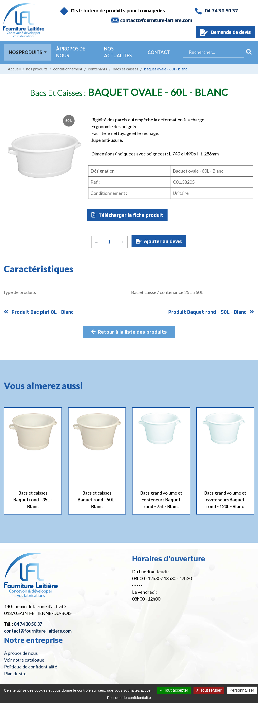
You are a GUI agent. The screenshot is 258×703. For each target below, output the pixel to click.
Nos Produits (26, 52)
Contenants (97, 68)
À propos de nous (70, 52)
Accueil (14, 68)
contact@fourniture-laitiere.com (156, 20)
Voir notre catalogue (24, 660)
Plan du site (15, 673)
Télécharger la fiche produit (127, 215)
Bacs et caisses (125, 68)
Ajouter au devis (159, 241)
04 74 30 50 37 (216, 10)
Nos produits (37, 68)
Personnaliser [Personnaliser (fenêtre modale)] (242, 690)
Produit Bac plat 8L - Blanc (39, 312)
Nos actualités (118, 52)
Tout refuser (209, 690)
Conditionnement (67, 68)
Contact (159, 52)
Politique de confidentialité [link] (129, 697)
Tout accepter (174, 690)
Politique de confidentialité (30, 666)
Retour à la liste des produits (129, 332)
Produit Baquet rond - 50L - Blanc (211, 312)
